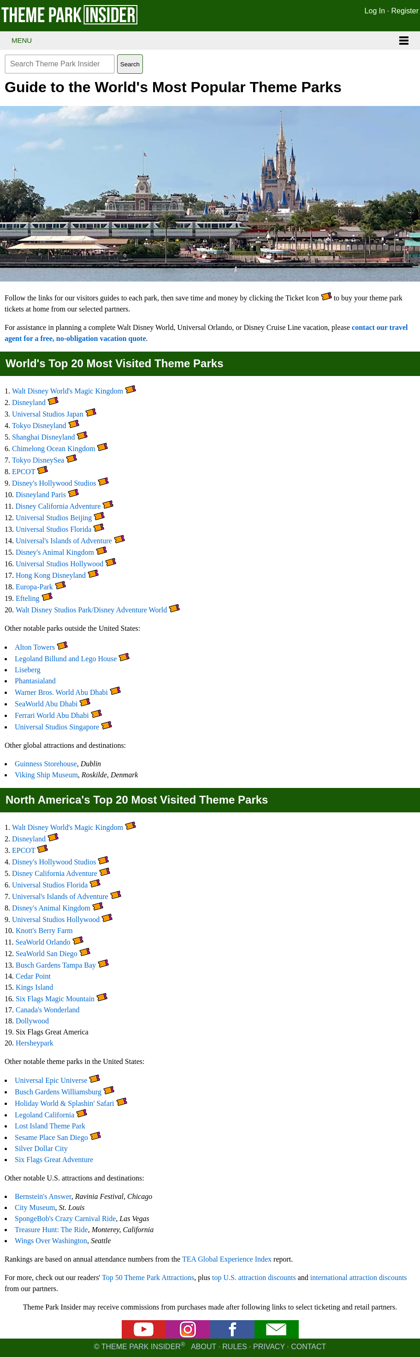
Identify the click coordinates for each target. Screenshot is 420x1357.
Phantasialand (35, 681)
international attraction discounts (358, 1277)
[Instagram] (188, 1336)
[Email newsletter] (276, 1336)
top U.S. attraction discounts (254, 1277)
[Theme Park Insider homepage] (70, 22)
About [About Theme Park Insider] (203, 1347)
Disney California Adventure (58, 506)
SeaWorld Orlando (42, 942)
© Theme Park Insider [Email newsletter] (142, 1347)
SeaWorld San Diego (46, 954)
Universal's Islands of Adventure (64, 541)
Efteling (28, 598)
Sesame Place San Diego (51, 1137)
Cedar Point (33, 976)
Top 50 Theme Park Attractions (148, 1277)
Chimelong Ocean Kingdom (53, 448)
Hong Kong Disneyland (51, 575)
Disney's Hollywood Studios (54, 483)
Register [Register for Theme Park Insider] (405, 11)
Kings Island (34, 987)
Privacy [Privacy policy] (269, 1347)
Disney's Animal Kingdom (55, 552)
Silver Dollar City (41, 1148)
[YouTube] (144, 1336)
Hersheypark (34, 1043)
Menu (22, 40)
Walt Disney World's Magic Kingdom (67, 391)
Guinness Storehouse (46, 764)
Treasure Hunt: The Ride (51, 1230)
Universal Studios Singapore (57, 727)
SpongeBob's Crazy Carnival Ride (65, 1218)
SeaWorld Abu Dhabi (46, 704)
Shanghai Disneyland (43, 437)
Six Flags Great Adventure (54, 1159)
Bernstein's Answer (43, 1196)
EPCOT (23, 472)
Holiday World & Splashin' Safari (64, 1103)
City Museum (35, 1207)
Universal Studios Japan (47, 414)
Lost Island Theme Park (50, 1126)
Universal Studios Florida (53, 529)
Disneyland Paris (41, 495)
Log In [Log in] (375, 11)
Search (130, 64)
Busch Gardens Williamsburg (58, 1092)
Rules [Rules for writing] (234, 1347)
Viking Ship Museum (46, 775)
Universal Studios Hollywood (59, 564)
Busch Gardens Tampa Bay (56, 965)
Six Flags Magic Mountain (55, 999)
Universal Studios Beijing (54, 518)
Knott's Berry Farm (44, 930)
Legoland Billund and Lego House (66, 659)
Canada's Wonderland (48, 1010)
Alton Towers (35, 647)
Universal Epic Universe (51, 1080)
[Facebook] (232, 1336)
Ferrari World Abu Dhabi (52, 715)
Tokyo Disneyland (39, 425)
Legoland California (44, 1115)
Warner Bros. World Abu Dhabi (61, 692)
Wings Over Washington (51, 1241)
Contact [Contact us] (308, 1347)
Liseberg (28, 670)
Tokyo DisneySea (38, 460)
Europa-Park (34, 587)
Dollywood (32, 1021)
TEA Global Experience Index (227, 1259)
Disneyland (29, 402)
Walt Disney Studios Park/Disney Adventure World (91, 610)
